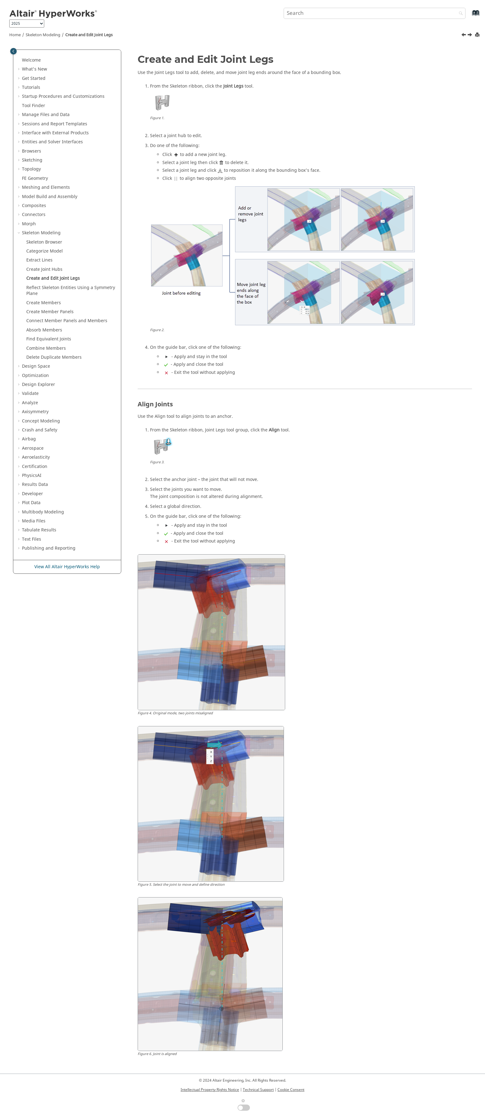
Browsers (31, 151)
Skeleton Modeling (43, 35)
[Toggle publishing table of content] (13, 51)
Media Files (33, 521)
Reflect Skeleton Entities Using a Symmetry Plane (70, 290)
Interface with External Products (55, 133)
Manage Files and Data (46, 114)
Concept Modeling (41, 421)
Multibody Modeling (43, 512)
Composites (34, 205)
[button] (19, 60)
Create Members (43, 303)
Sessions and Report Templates (54, 124)
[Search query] (375, 13)
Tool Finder (33, 105)
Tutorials (31, 87)
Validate (30, 393)
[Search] (459, 14)
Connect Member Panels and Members (66, 321)
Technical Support (258, 1089)
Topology (31, 169)
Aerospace (33, 448)
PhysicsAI (31, 475)
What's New (34, 69)
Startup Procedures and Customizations (63, 96)
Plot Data (31, 503)
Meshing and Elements (46, 187)
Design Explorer (38, 384)
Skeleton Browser (44, 242)
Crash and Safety (39, 430)
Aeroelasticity (36, 457)
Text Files (31, 539)
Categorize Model (44, 251)
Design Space (36, 366)
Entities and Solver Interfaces (52, 142)
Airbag (29, 439)
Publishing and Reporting (48, 548)
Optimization (35, 375)
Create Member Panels (50, 312)
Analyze (30, 403)
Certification (34, 466)
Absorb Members (44, 330)
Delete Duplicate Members (54, 357)
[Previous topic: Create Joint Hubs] (464, 35)
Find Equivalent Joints (48, 339)
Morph (29, 224)
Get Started (33, 78)
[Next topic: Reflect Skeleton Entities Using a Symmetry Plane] (470, 35)
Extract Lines (39, 260)
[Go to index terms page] (469, 16)
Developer (32, 494)
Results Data (35, 484)
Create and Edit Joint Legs (89, 35)
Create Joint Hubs (44, 269)
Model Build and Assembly (49, 196)
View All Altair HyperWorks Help (67, 567)
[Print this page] (477, 35)
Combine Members (46, 348)
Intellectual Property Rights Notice (210, 1089)
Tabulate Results (39, 530)
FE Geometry (35, 178)
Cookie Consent (290, 1089)
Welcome (31, 60)
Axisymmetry (35, 412)
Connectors (33, 214)
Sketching (32, 160)
